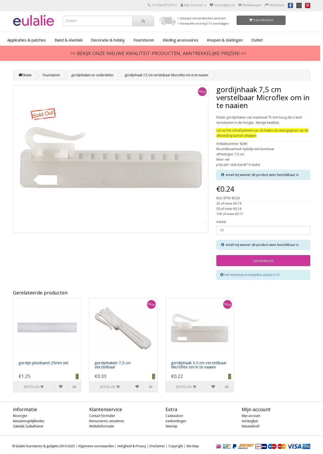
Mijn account (251, 416)
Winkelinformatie (101, 426)
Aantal (221, 222)
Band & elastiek (68, 40)
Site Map (192, 446)
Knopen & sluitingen (225, 40)
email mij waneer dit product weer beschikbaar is (262, 175)
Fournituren (143, 40)
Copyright (175, 446)
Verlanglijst (250, 421)
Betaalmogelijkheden (28, 421)
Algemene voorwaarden (96, 446)
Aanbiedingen (176, 421)
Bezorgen (20, 416)
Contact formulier (102, 416)
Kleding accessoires (180, 40)
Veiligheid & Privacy (131, 446)
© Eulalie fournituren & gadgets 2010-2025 (43, 446)
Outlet (257, 40)
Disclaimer (157, 446)
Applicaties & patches (26, 40)
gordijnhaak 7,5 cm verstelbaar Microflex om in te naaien (166, 75)
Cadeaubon (174, 416)
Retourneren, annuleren (106, 421)
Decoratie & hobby (108, 40)
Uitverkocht (263, 260)
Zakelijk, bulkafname (28, 426)
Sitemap (172, 426)
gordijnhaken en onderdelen (92, 75)
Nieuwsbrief (250, 426)
